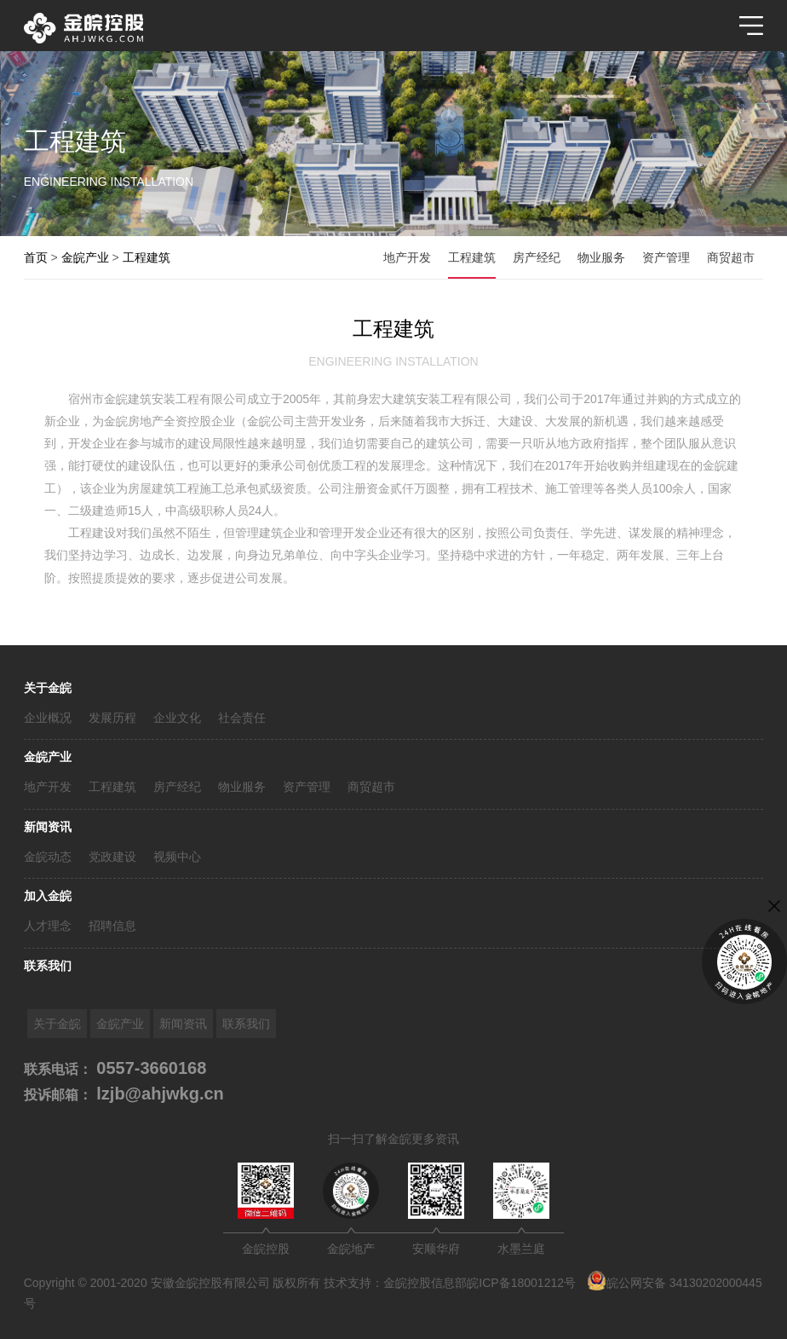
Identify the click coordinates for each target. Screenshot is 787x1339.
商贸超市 (371, 787)
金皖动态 (48, 856)
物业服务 (242, 787)
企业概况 (48, 717)
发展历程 (112, 717)
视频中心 (177, 856)
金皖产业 (48, 757)
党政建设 (112, 856)
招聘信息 (112, 925)
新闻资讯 (48, 827)
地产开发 (48, 787)
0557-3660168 (149, 1068)
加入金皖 (48, 896)
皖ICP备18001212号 (521, 1283)
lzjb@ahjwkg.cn (158, 1093)
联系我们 (48, 966)
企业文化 (177, 717)
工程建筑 (112, 787)
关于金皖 (48, 688)
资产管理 (306, 787)
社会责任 (242, 717)
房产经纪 (177, 787)
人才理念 (48, 925)
